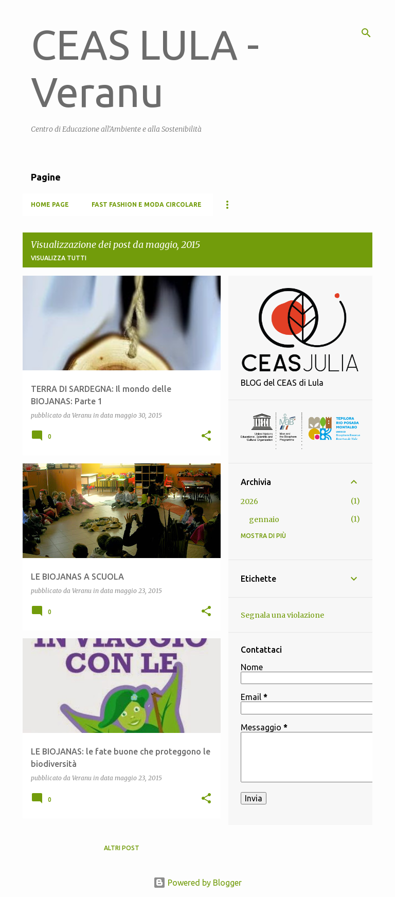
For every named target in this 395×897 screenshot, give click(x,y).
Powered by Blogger (197, 882)
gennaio (264, 519)
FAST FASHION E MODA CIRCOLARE (147, 204)
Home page (50, 204)
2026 (249, 501)
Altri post (121, 848)
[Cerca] (366, 33)
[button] (206, 436)
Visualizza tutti (58, 258)
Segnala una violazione (282, 615)
